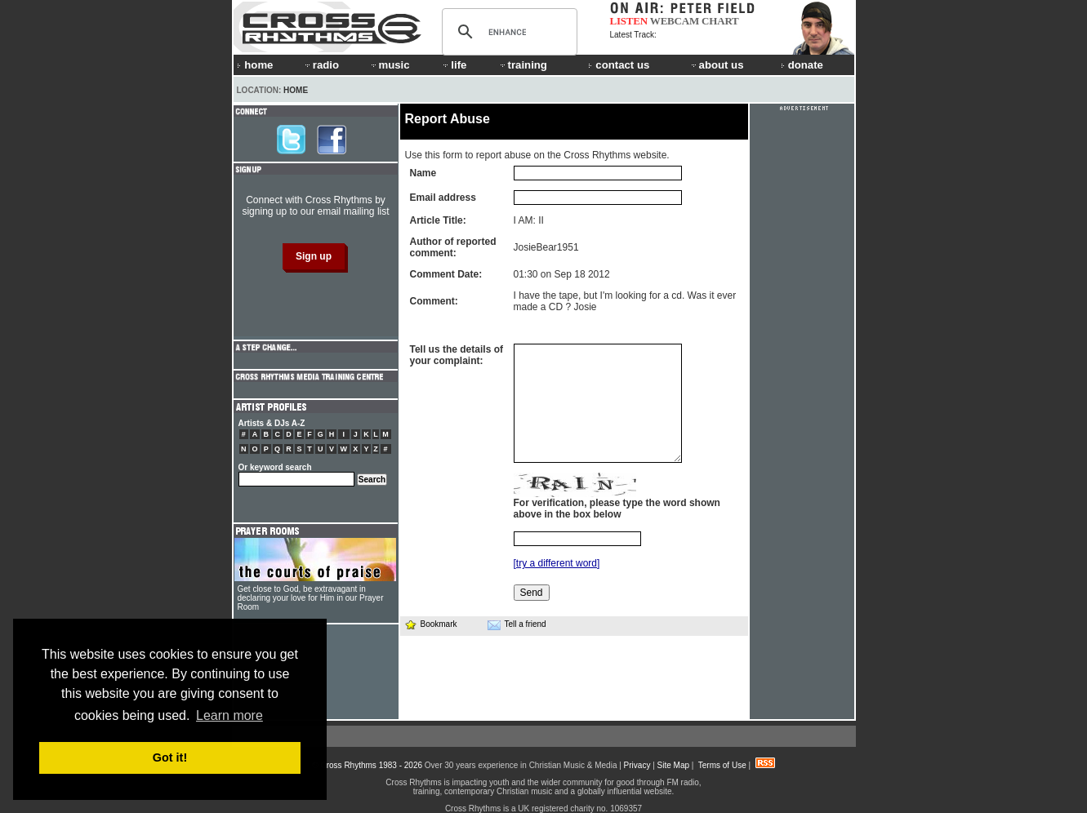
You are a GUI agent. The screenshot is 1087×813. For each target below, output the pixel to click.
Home (295, 90)
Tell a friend (517, 624)
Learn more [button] (229, 715)
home (255, 65)
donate (802, 65)
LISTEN (629, 21)
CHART (720, 21)
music (389, 65)
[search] (507, 32)
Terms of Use (722, 765)
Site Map (673, 765)
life (453, 65)
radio (321, 65)
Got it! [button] (170, 757)
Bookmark (430, 624)
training (522, 65)
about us (716, 65)
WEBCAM (674, 21)
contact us (618, 65)
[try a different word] (557, 563)
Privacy (637, 765)
